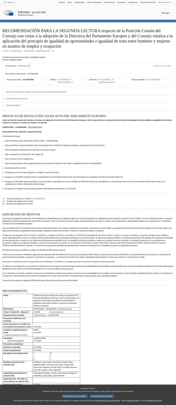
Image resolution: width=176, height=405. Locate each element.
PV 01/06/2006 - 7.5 (106, 80)
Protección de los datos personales (107, 402)
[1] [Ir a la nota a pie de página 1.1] (33, 145)
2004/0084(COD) (23, 66)
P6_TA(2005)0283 (37, 199)
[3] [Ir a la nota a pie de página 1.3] (54, 150)
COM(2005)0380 (46, 150)
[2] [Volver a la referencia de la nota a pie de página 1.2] (3, 201)
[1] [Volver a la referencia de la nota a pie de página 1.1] (3, 199)
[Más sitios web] (165, 2)
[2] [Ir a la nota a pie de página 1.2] (103, 145)
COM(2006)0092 (66, 269)
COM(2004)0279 (95, 145)
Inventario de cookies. (154, 402)
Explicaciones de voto (107, 82)
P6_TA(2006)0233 (153, 80)
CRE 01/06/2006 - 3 (65, 82)
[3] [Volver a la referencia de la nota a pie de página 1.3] (3, 204)
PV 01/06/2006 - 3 (65, 80)
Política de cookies (133, 402)
